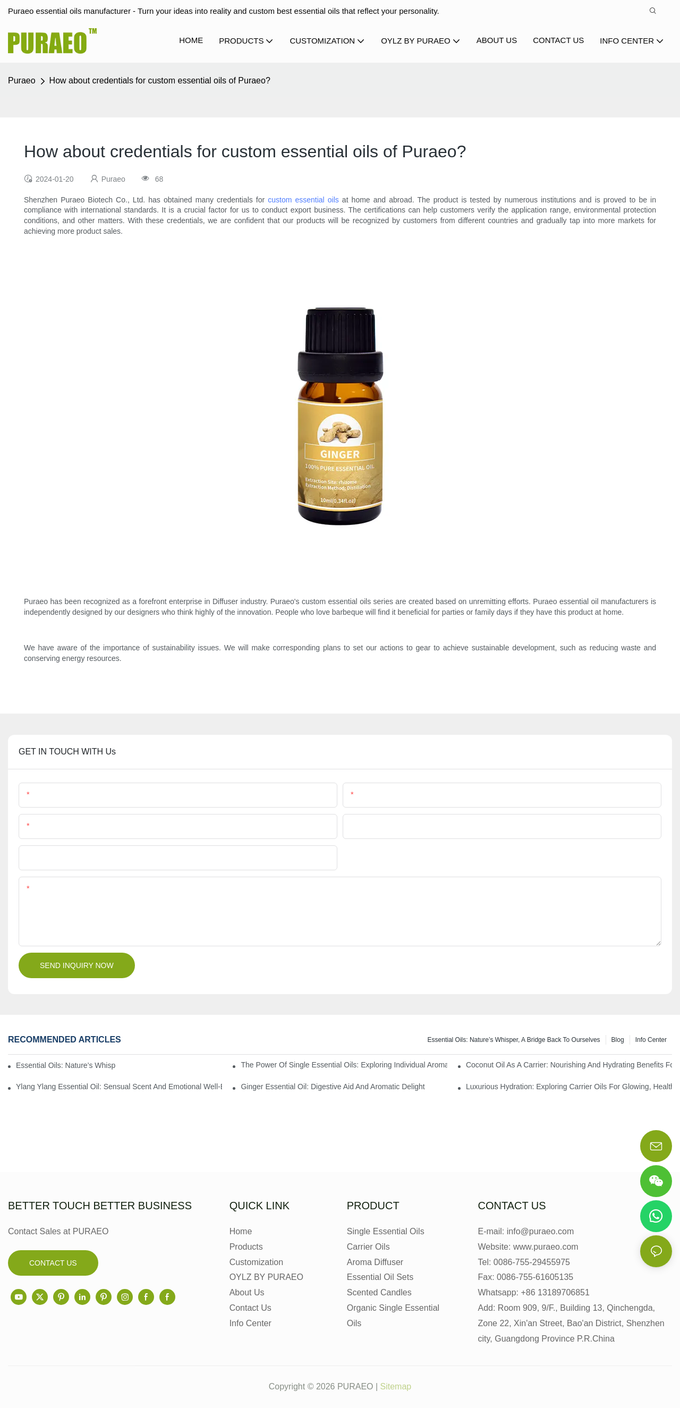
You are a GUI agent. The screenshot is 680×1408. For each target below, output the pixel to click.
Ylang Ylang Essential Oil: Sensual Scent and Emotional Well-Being (119, 1086)
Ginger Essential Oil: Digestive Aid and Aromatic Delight (332, 1086)
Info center (651, 1040)
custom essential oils (303, 200)
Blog (617, 1040)
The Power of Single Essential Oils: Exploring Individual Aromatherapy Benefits (344, 1065)
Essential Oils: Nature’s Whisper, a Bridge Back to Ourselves (514, 1040)
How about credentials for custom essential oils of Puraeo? (159, 80)
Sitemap (396, 1386)
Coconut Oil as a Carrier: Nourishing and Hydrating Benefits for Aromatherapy (569, 1065)
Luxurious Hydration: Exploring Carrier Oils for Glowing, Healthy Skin (569, 1086)
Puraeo (22, 80)
